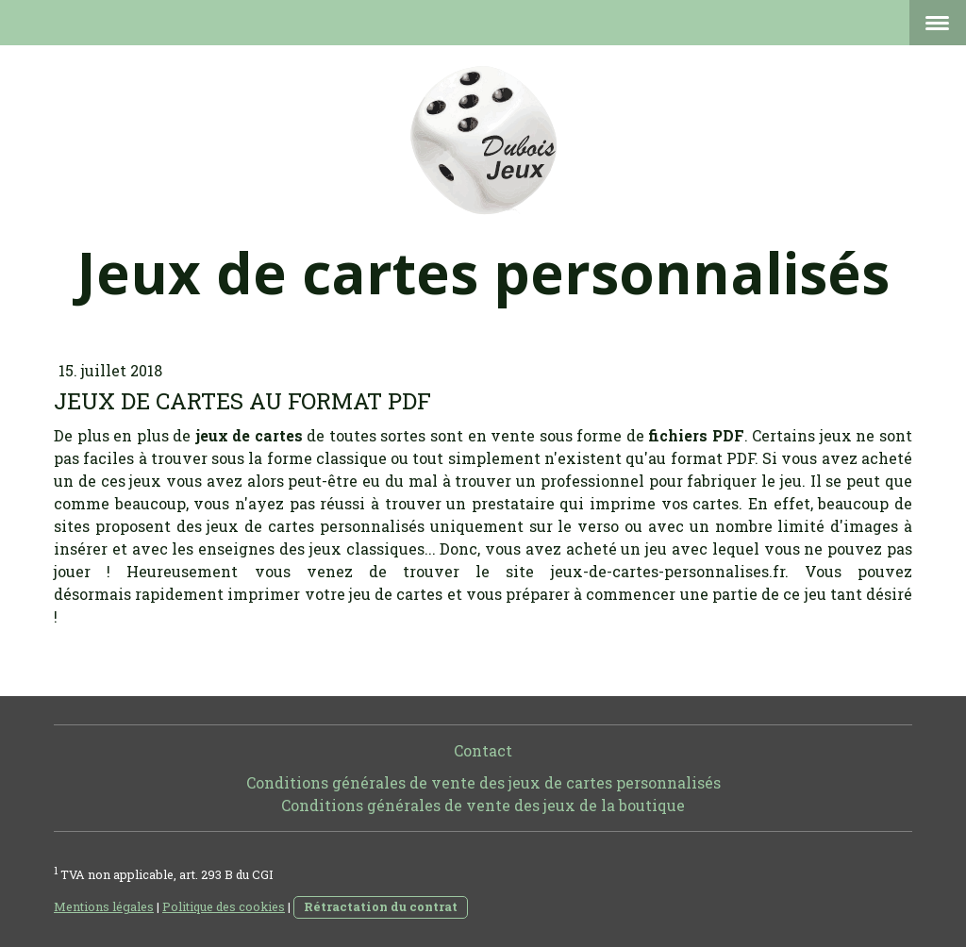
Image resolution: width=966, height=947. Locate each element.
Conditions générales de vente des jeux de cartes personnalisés (483, 782)
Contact (483, 750)
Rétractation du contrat (381, 906)
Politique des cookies (223, 906)
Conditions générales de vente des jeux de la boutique (483, 805)
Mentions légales (104, 906)
